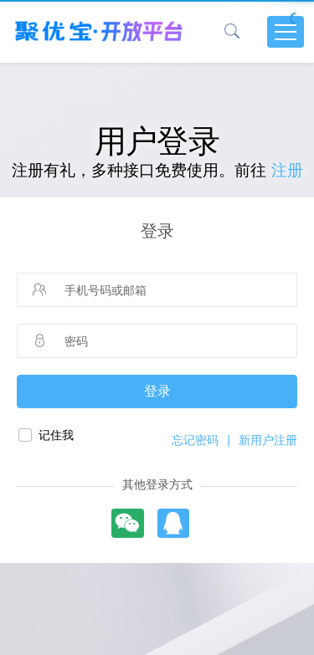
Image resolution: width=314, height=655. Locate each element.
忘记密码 (195, 440)
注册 (287, 170)
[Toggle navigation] (285, 32)
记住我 (56, 435)
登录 (157, 391)
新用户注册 (268, 440)
